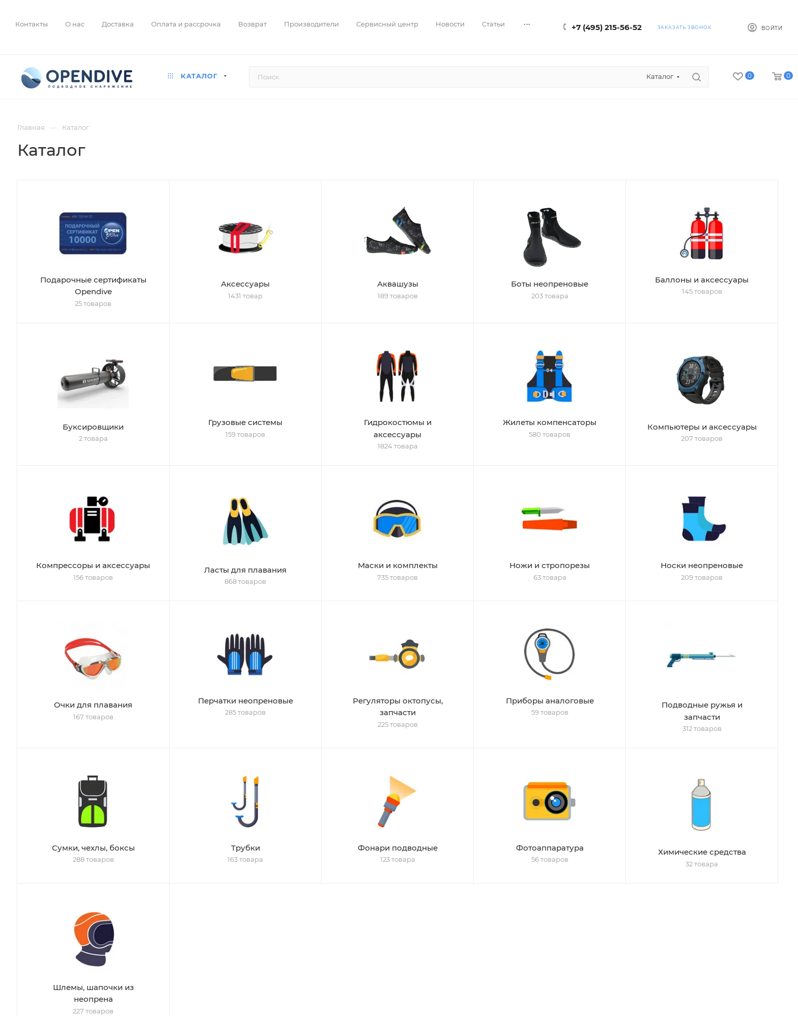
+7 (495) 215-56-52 (607, 27)
